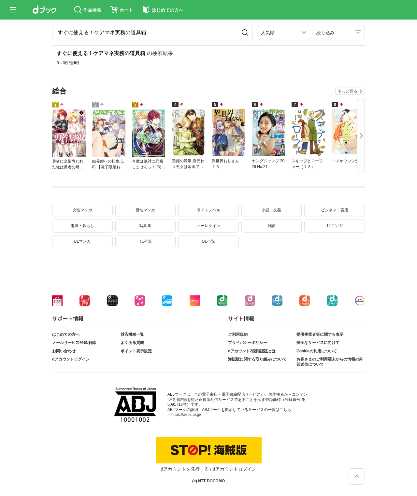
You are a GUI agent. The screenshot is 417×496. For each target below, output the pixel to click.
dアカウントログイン (71, 359)
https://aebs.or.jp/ (186, 414)
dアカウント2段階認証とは (252, 351)
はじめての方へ (65, 334)
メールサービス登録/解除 (74, 342)
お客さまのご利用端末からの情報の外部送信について (329, 362)
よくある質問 (132, 342)
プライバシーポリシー (247, 342)
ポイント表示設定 (136, 351)
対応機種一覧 (132, 334)
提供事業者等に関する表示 (319, 334)
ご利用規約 (238, 334)
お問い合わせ (64, 351)
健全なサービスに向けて (317, 342)
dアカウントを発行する (185, 469)
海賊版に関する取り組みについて (257, 359)
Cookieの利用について (316, 351)
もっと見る (347, 91)
